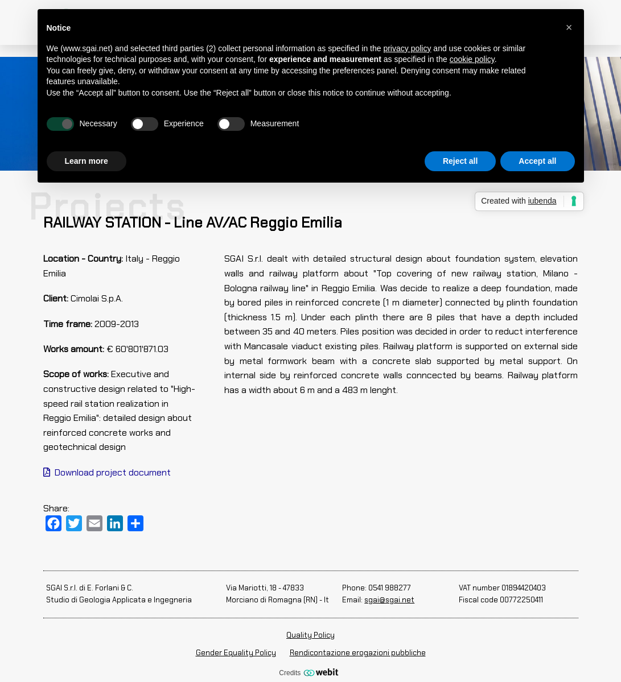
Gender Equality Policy (236, 653)
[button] (569, 27)
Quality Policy (310, 635)
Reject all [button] (460, 161)
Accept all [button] (537, 161)
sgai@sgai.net (389, 600)
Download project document (107, 472)
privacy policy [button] (407, 48)
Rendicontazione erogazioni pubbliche (358, 653)
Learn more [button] (86, 161)
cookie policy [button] (472, 59)
